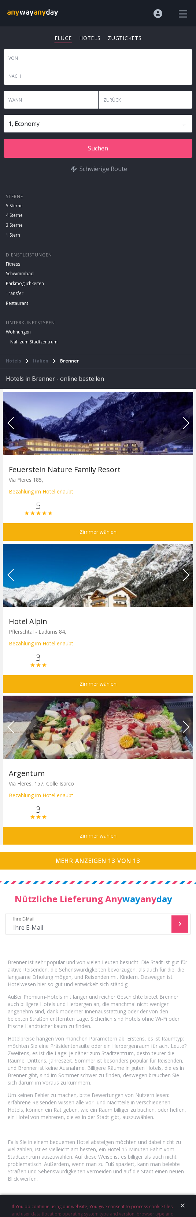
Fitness (13, 264)
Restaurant (17, 303)
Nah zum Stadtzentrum (34, 342)
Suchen (98, 148)
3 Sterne (14, 225)
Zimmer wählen (98, 531)
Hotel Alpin (28, 621)
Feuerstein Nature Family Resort (65, 469)
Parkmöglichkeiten (25, 283)
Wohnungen (18, 332)
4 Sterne (14, 215)
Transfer (14, 293)
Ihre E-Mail (89, 924)
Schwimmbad (20, 273)
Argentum (27, 773)
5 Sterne (14, 206)
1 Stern (13, 235)
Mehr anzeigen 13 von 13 (98, 861)
